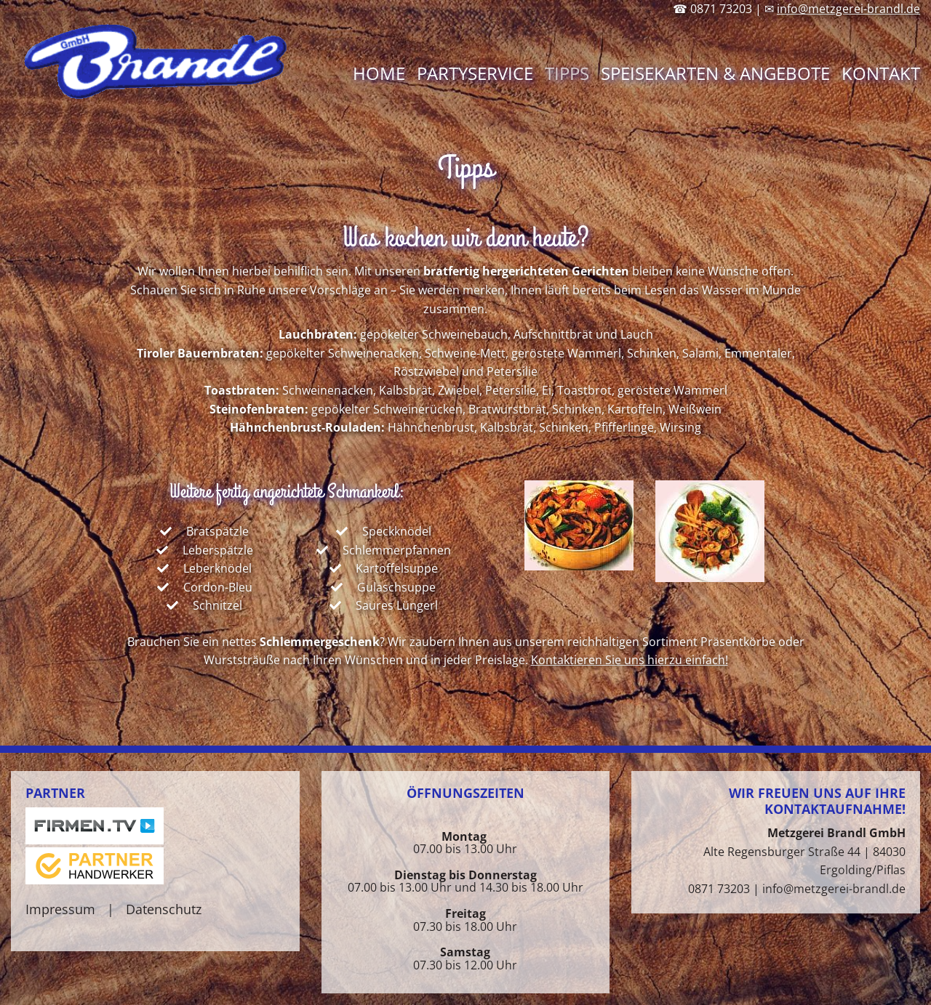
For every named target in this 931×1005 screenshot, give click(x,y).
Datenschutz (163, 909)
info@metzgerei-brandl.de (848, 9)
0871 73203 (719, 889)
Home (379, 73)
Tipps (567, 73)
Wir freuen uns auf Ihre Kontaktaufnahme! (817, 801)
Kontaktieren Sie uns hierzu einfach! (629, 660)
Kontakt (881, 73)
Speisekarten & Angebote (715, 73)
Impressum (60, 909)
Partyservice (475, 73)
